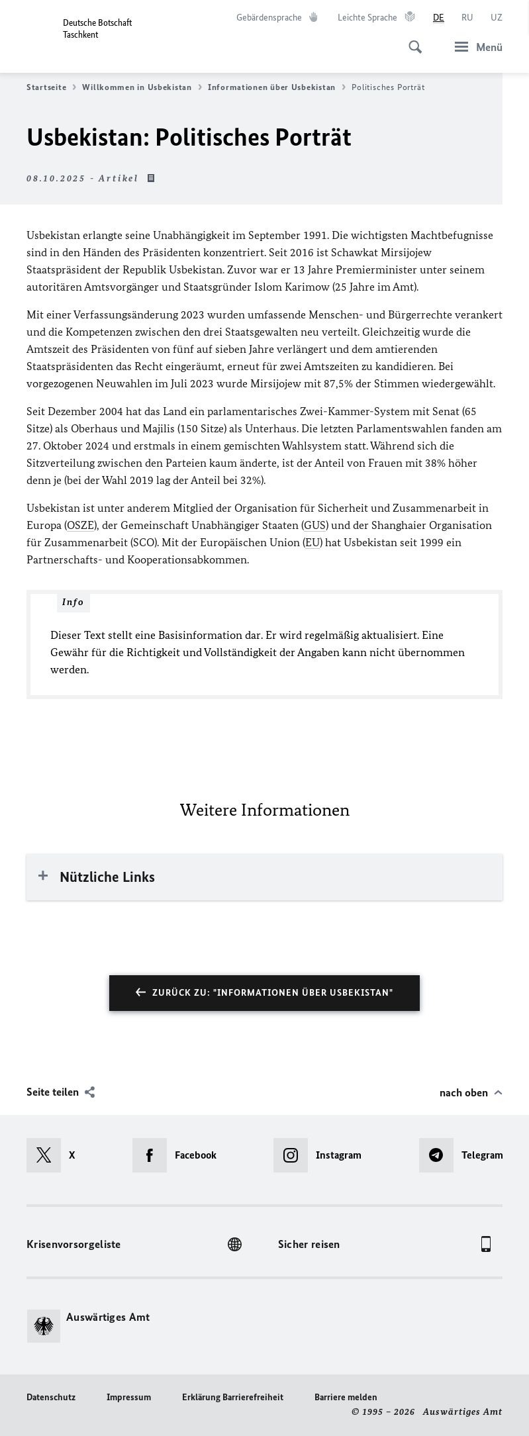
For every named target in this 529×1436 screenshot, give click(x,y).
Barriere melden (345, 1397)
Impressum (129, 1397)
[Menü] (475, 47)
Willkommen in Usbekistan (142, 87)
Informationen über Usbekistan (277, 87)
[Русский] (467, 17)
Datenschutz (50, 1397)
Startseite (51, 87)
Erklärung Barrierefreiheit (232, 1397)
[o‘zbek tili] (497, 17)
